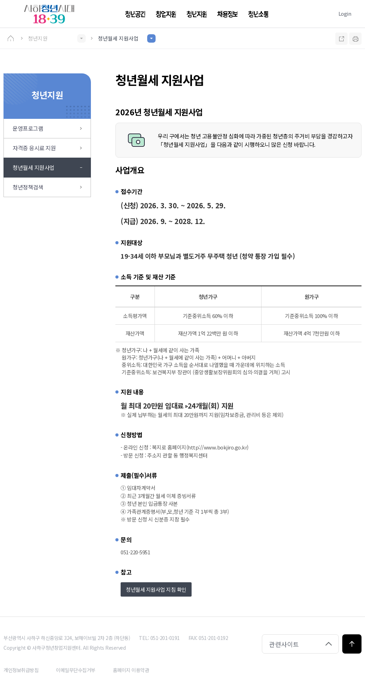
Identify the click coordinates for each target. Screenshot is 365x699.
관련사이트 (284, 644)
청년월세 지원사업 (34, 167)
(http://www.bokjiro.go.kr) (217, 447)
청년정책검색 (28, 187)
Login (344, 13)
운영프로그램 (28, 128)
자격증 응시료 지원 (34, 148)
